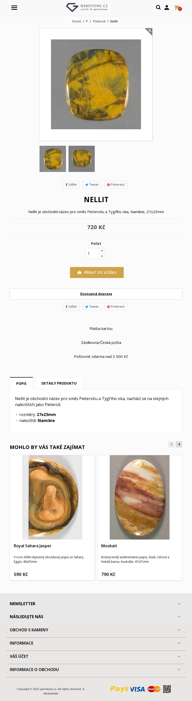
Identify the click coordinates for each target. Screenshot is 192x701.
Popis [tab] (21, 383)
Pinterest (115, 184)
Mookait (109, 546)
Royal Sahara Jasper (33, 546)
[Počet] (92, 253)
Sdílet (71, 184)
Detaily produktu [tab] (59, 383)
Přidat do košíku (96, 272)
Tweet (91, 184)
